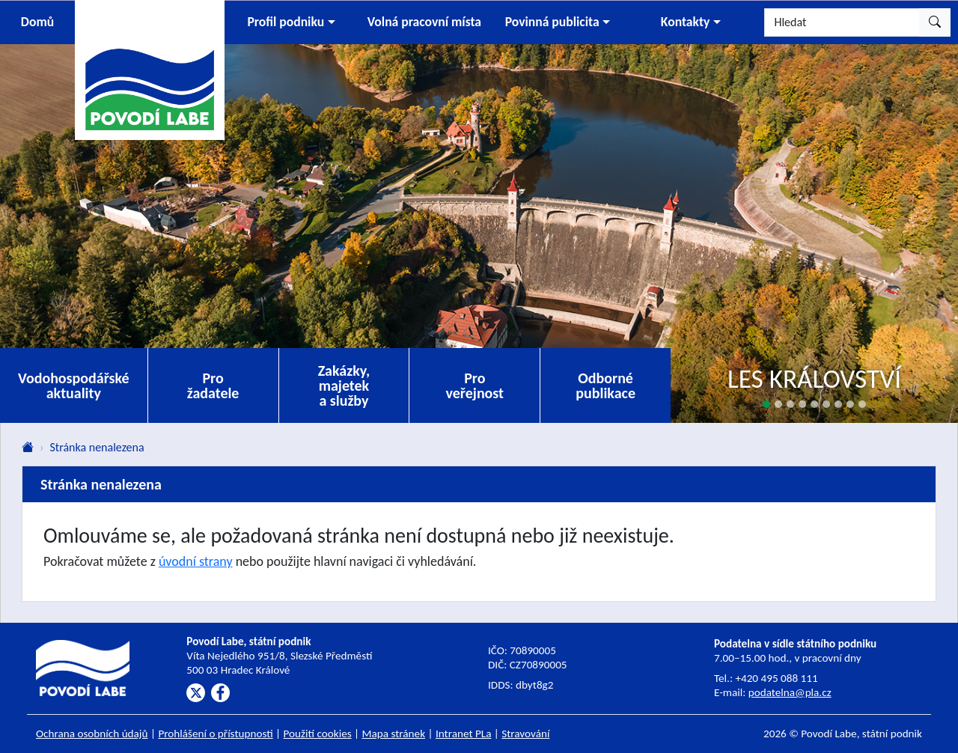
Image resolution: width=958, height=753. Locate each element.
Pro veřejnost (474, 385)
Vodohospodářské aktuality (73, 385)
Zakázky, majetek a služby (344, 385)
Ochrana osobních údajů (92, 733)
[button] (291, 22)
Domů (37, 21)
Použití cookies (318, 733)
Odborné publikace (605, 385)
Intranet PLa (464, 733)
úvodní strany (196, 561)
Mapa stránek (394, 733)
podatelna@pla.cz (790, 692)
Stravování (525, 733)
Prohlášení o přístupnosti (215, 733)
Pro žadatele (213, 385)
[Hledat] (842, 22)
